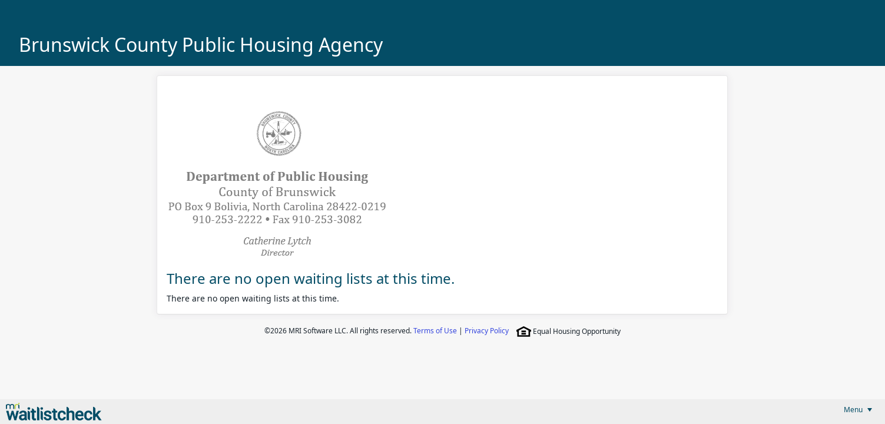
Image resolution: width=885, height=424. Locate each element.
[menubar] (858, 409)
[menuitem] (858, 409)
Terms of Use (435, 331)
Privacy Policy (487, 331)
